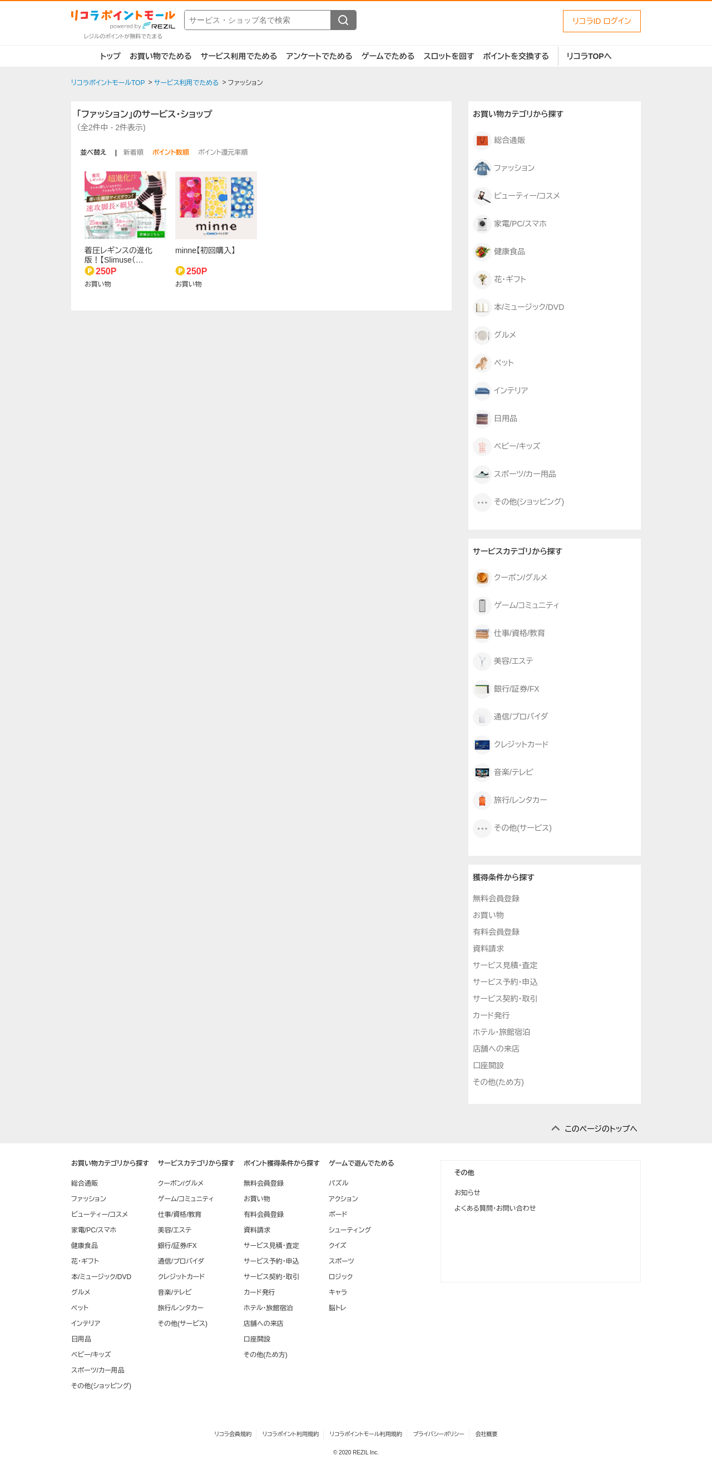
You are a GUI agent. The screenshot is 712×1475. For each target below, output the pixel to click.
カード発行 (491, 1015)
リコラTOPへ (589, 56)
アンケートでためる (319, 56)
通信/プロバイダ (510, 717)
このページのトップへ (601, 1128)
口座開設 (488, 1065)
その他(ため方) (498, 1082)
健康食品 (499, 252)
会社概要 (487, 1434)
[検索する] (343, 20)
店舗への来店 (496, 1049)
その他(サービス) (512, 828)
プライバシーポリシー (438, 1434)
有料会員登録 (496, 932)
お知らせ (467, 1193)
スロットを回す (448, 56)
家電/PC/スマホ (510, 224)
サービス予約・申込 (505, 982)
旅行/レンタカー (510, 800)
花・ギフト (499, 279)
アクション (343, 1199)
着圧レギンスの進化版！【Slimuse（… (118, 255)
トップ (110, 56)
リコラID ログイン (601, 21)
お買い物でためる (161, 56)
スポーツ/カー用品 (514, 474)
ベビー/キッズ (506, 446)
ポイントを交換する (516, 56)
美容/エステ (503, 661)
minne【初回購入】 (205, 250)
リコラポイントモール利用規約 (366, 1434)
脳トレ (338, 1308)
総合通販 (499, 140)
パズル (338, 1183)
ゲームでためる (388, 56)
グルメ (494, 335)
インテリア (500, 391)
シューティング (350, 1230)
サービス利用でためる (239, 56)
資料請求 (488, 949)
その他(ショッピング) (518, 502)
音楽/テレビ (503, 772)
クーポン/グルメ (510, 578)
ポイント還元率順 (223, 152)
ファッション (504, 168)
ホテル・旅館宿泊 (501, 1032)
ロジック (341, 1277)
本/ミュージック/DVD (518, 307)
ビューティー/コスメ (516, 196)
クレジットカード (511, 745)
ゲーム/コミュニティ (516, 605)
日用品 (495, 419)
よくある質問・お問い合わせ (495, 1208)
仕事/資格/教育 (509, 633)
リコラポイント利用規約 (291, 1434)
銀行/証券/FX (506, 689)
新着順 (133, 152)
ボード (338, 1215)
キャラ (338, 1292)
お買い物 (488, 915)
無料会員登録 (496, 898)
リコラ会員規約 (232, 1434)
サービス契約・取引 (505, 999)
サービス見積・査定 (505, 965)
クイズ (338, 1246)
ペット (493, 363)
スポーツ (341, 1261)
